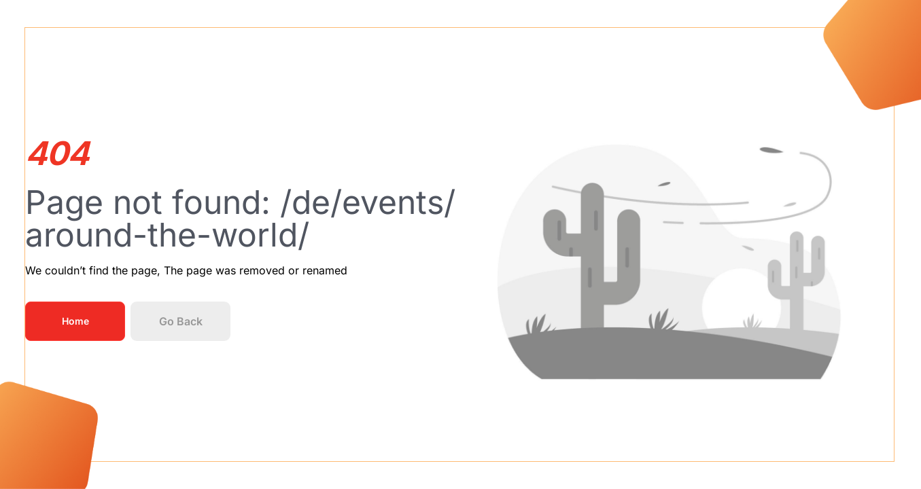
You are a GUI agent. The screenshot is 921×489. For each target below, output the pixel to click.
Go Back (181, 321)
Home (75, 321)
